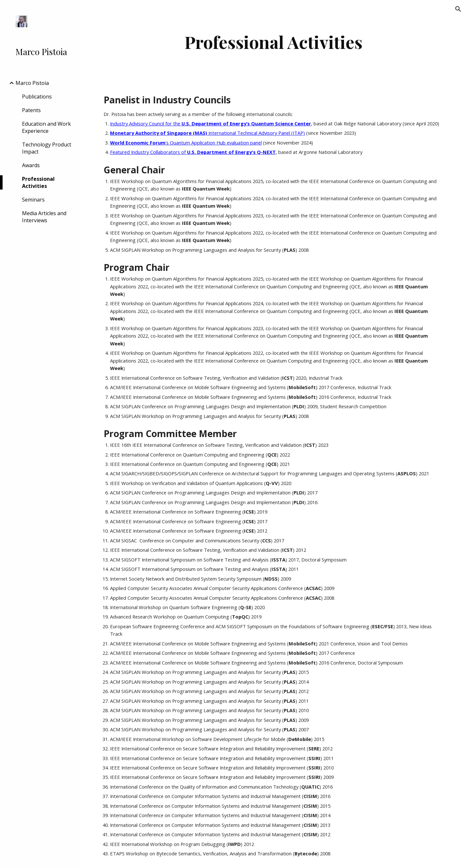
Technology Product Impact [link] (46, 148)
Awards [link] (31, 165)
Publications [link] (37, 96)
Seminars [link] (33, 199)
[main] (273, 42)
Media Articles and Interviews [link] (44, 217)
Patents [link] (31, 110)
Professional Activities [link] (38, 182)
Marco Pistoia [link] (32, 83)
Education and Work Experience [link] (46, 127)
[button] (458, 9)
